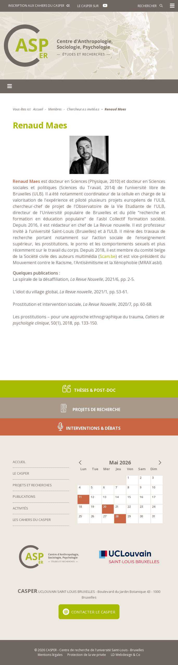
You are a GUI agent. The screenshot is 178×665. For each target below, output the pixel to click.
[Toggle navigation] (172, 6)
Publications (24, 496)
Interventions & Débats (89, 426)
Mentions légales (50, 654)
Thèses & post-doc (89, 388)
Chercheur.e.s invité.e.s (83, 109)
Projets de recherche (89, 407)
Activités (20, 508)
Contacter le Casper (89, 611)
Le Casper (21, 473)
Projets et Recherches (32, 485)
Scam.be (108, 256)
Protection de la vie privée (86, 654)
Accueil (38, 109)
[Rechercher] (139, 6)
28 (116, 516)
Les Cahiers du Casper (32, 519)
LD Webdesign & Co (125, 654)
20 (104, 506)
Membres (55, 109)
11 (80, 497)
